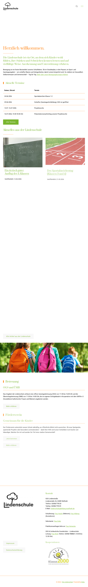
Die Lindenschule (67, 582)
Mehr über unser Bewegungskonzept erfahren (52, 75)
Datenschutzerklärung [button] (14, 551)
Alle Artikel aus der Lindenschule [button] (18, 336)
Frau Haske (59, 514)
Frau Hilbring (75, 514)
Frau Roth (54, 535)
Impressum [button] (10, 544)
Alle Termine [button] (10, 123)
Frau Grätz (57, 522)
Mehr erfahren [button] (11, 407)
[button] (77, 6)
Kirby (82, 582)
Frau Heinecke (71, 527)
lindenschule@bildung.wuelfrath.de (63, 509)
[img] (22, 153)
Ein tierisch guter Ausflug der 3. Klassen (17, 172)
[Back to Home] (11, 6)
